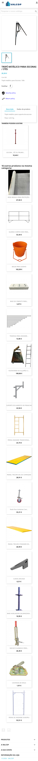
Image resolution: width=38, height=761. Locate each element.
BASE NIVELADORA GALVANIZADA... (19, 613)
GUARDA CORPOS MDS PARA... (19, 232)
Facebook (3, 730)
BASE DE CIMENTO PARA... (19, 301)
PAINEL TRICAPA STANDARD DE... (19, 544)
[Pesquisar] (19, 11)
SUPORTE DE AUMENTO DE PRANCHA (19, 405)
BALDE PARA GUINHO (19, 267)
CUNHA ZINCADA (19, 579)
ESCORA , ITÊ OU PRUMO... (15, 152)
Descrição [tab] (9, 109)
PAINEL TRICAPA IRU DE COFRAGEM (19, 475)
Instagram (9, 730)
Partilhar (10, 86)
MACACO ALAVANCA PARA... (19, 648)
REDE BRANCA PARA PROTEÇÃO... (19, 197)
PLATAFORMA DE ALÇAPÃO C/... (19, 371)
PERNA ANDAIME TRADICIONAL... (19, 440)
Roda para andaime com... (19, 509)
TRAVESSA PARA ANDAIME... (19, 336)
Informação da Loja (10, 755)
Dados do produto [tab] (23, 109)
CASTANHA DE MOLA (19, 683)
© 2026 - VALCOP (8, 758)
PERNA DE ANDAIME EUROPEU (19, 717)
